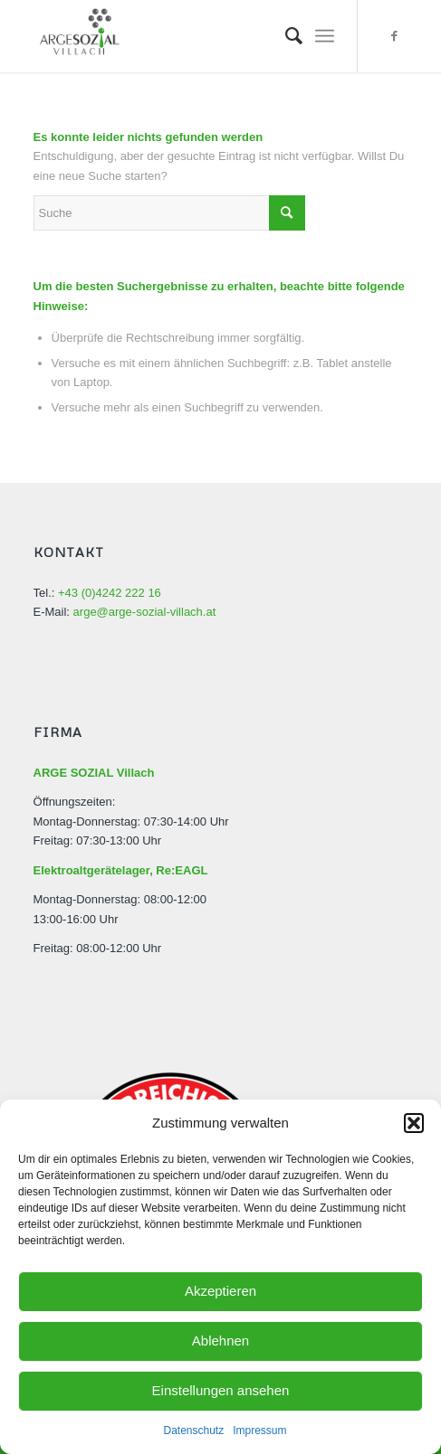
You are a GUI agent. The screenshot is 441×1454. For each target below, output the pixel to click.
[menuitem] (284, 36)
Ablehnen (220, 1340)
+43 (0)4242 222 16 (109, 593)
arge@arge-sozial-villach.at (144, 611)
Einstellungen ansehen (221, 1390)
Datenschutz (193, 1430)
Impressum (259, 1430)
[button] (414, 1123)
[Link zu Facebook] (393, 36)
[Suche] (284, 36)
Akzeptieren (220, 1290)
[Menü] (324, 36)
